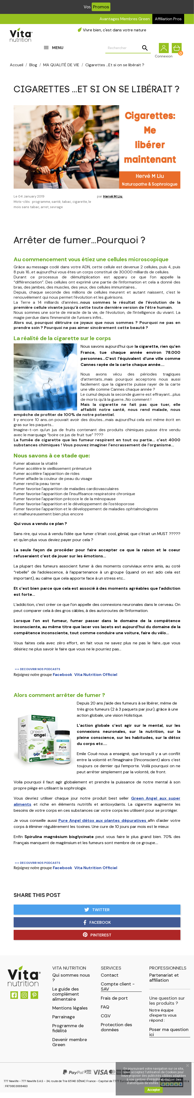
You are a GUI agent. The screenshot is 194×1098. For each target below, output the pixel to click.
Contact (109, 980)
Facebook (97, 928)
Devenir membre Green (69, 1048)
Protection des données (116, 1033)
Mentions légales (70, 1013)
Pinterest (97, 940)
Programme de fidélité (68, 1034)
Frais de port (114, 1003)
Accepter (153, 1090)
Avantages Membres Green (125, 18)
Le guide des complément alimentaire (65, 999)
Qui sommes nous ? (71, 983)
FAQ (105, 1012)
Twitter (97, 915)
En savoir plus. (170, 1083)
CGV (106, 1021)
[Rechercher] (128, 51)
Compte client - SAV (118, 992)
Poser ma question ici (168, 1038)
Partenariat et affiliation (164, 983)
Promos (101, 7)
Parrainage (63, 1022)
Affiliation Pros (168, 18)
